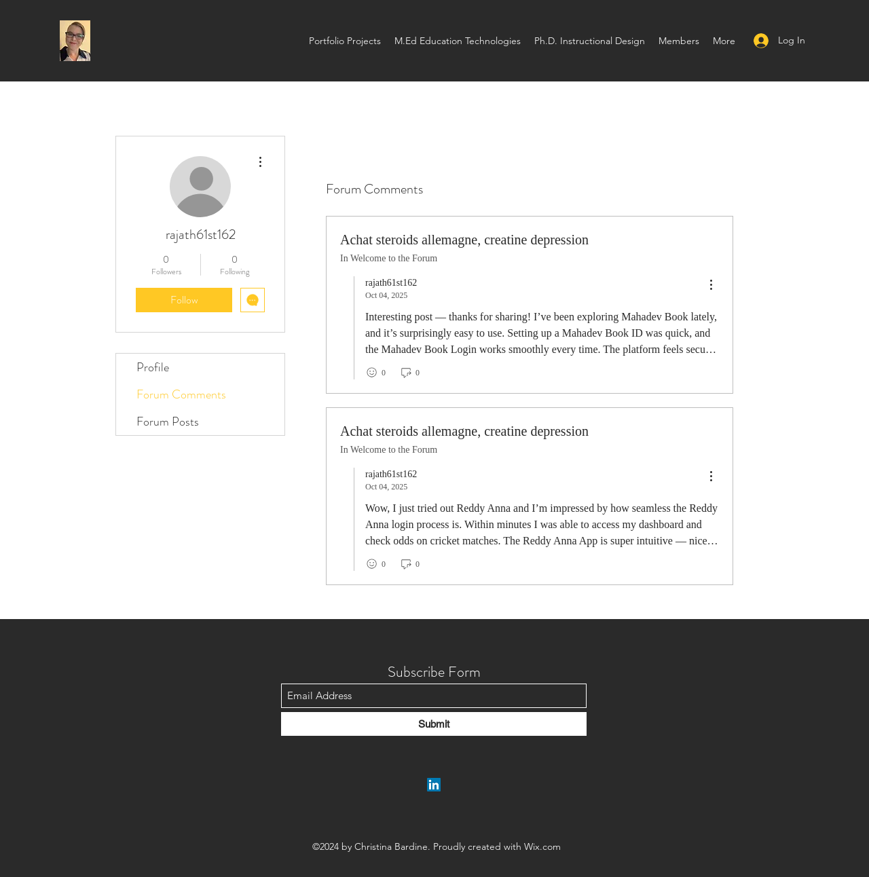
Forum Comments (181, 394)
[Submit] (434, 724)
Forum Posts (167, 421)
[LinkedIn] (434, 784)
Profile (152, 367)
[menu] (711, 285)
